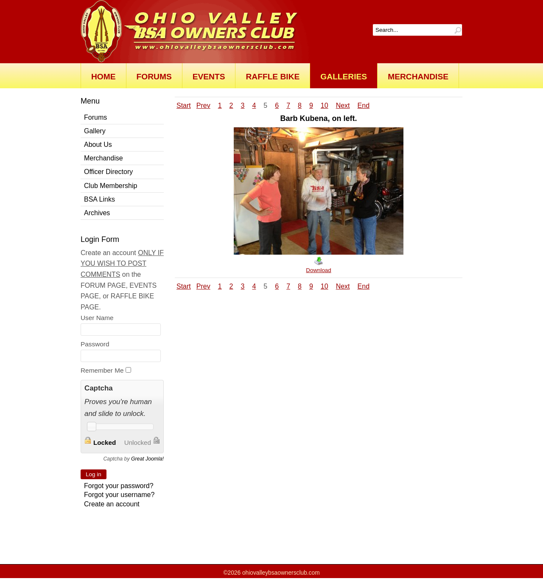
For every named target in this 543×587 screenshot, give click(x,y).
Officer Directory (108, 171)
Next (343, 105)
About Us (98, 144)
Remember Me (102, 370)
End (363, 105)
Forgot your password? (119, 485)
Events (209, 76)
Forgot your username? (119, 494)
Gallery (95, 131)
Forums (154, 76)
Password (95, 344)
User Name (97, 317)
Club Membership (110, 185)
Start (183, 105)
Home (103, 76)
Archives (97, 212)
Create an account (112, 504)
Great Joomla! (147, 459)
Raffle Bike (272, 76)
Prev (203, 105)
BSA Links (99, 199)
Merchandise (418, 76)
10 (324, 105)
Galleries (343, 76)
